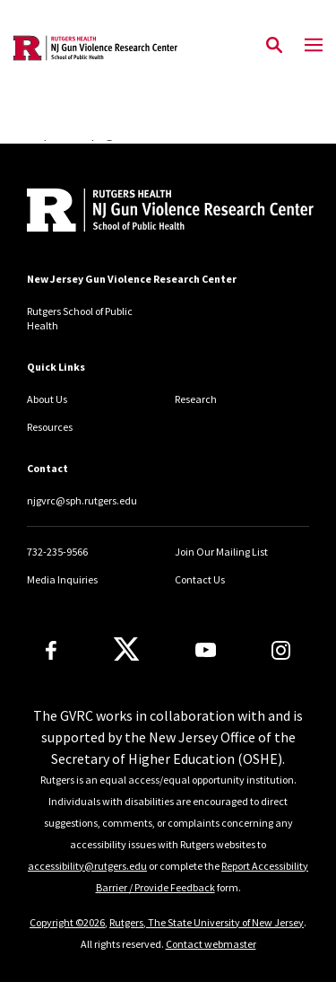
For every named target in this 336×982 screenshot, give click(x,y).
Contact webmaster (211, 944)
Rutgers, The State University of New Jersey (206, 922)
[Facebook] (51, 650)
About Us (47, 399)
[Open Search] (274, 46)
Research (196, 399)
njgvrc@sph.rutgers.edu (82, 500)
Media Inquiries (62, 579)
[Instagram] (280, 650)
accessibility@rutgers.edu (87, 865)
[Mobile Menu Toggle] (313, 46)
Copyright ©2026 (67, 922)
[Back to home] (148, 212)
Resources (50, 427)
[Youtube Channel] (205, 650)
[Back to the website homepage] (95, 48)
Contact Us (200, 579)
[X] (126, 650)
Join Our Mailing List (221, 551)
